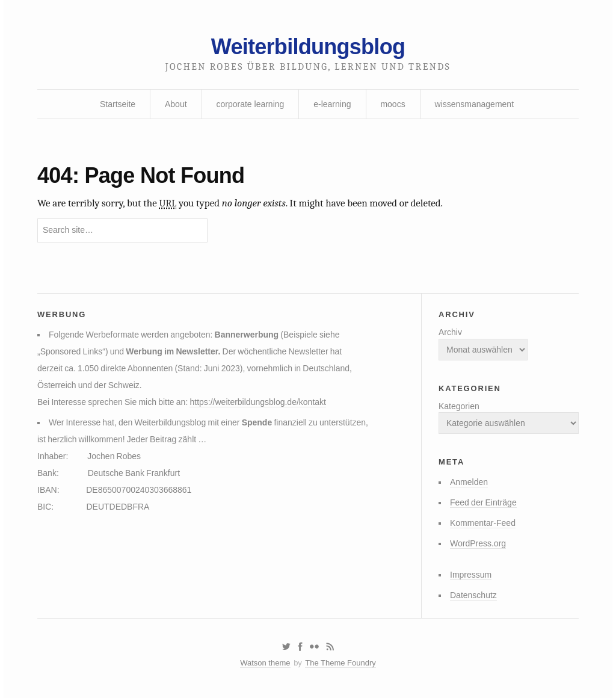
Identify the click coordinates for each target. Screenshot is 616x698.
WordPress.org (478, 543)
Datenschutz (473, 595)
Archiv (450, 332)
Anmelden (469, 482)
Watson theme (265, 662)
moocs (392, 104)
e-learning (332, 104)
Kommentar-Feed (483, 523)
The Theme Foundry (340, 662)
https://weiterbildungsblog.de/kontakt (257, 402)
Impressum (470, 574)
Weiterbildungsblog (308, 46)
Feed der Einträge (483, 502)
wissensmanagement (474, 104)
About (176, 104)
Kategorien (459, 406)
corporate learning (250, 104)
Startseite (117, 104)
